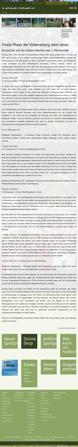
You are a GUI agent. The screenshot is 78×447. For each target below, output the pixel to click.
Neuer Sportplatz (13, 341)
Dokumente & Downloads (45, 406)
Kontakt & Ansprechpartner (45, 412)
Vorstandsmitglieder (19, 401)
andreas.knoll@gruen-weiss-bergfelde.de (38, 440)
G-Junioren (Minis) (31, 425)
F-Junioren (31, 421)
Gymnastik (57, 395)
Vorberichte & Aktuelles (6, 402)
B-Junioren (31, 410)
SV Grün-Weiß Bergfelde (18, 8)
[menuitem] (33, 3)
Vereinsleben (6, 398)
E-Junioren (31, 418)
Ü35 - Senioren (31, 402)
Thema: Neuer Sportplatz (44, 397)
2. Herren (31, 398)
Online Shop (30, 341)
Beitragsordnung (6, 415)
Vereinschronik (6, 421)
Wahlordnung (6, 418)
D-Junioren (31, 415)
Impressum (45, 420)
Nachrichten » (70, 328)
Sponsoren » (28, 381)
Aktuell (4, 12)
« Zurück (60, 328)
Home (34, 3)
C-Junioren (31, 412)
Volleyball (57, 398)
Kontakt (40, 3)
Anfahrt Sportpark (52, 341)
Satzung (4, 412)
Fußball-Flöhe (31, 431)
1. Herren (31, 395)
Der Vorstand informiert (19, 396)
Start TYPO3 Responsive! (34, 444)
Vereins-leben (50, 367)
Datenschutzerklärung (45, 417)
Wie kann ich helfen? (69, 345)
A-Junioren (31, 407)
